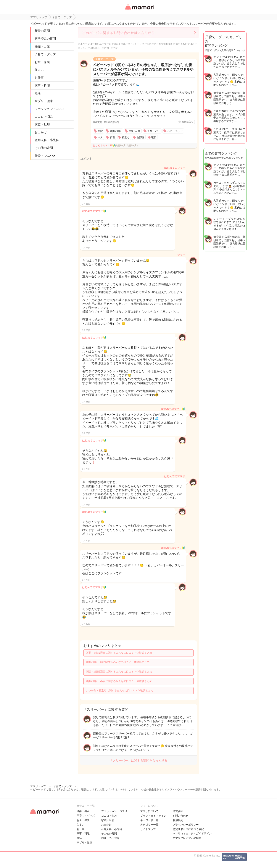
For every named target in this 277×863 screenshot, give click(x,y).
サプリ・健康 (44, 101)
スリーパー (153, 131)
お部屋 (140, 137)
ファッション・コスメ (50, 109)
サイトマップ (148, 829)
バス (100, 137)
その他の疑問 (44, 148)
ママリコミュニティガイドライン (192, 833)
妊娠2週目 (116, 131)
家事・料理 (42, 85)
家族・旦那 (42, 124)
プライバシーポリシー (186, 824)
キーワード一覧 (149, 820)
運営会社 (178, 811)
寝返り (126, 137)
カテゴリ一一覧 (149, 824)
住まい (39, 70)
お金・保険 (42, 62)
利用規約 (178, 820)
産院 (100, 131)
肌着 (112, 137)
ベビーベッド (175, 131)
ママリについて (149, 811)
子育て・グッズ (45, 54)
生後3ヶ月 (134, 131)
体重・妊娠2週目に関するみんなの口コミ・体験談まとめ (119, 652)
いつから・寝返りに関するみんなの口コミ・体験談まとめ (119, 690)
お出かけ (41, 132)
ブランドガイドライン (153, 815)
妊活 (38, 93)
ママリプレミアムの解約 (187, 838)
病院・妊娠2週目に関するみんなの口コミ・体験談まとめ (119, 671)
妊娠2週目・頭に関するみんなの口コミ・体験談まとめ (118, 662)
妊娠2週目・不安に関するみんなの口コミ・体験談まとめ (119, 681)
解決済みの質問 (45, 38)
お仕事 (39, 77)
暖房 (153, 137)
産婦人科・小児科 (47, 140)
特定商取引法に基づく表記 (188, 829)
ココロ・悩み (44, 116)
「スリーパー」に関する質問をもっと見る (138, 760)
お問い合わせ (180, 815)
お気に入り (187, 121)
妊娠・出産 (42, 46)
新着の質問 (42, 31)
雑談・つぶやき (45, 155)
